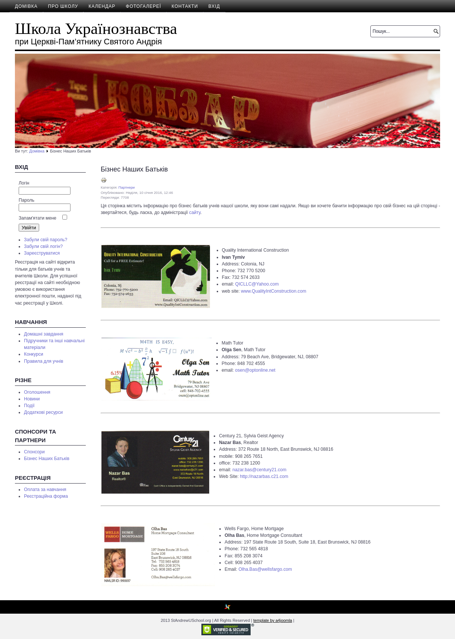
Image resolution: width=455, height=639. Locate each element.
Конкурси (33, 354)
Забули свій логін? (43, 246)
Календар (101, 6)
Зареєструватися (42, 253)
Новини (32, 399)
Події (29, 405)
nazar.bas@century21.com (259, 469)
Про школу (63, 6)
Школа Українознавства (96, 28)
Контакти (185, 6)
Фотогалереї (143, 6)
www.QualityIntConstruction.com (273, 291)
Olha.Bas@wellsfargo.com (265, 569)
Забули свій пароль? (45, 239)
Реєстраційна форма (46, 496)
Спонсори (34, 451)
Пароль (26, 200)
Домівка (26, 6)
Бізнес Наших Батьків (46, 458)
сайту (194, 212)
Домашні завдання (43, 334)
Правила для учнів (43, 361)
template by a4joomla (272, 620)
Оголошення (37, 392)
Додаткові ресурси (43, 412)
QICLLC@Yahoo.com (257, 284)
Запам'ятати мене (37, 218)
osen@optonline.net (255, 370)
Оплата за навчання (45, 489)
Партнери (127, 187)
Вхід (214, 6)
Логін (24, 183)
